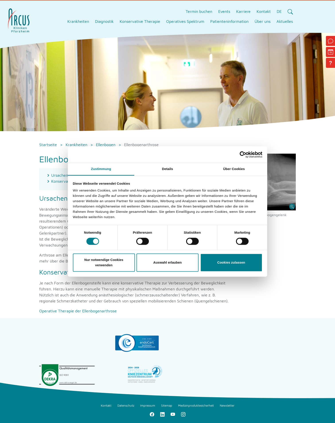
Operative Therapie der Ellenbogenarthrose (78, 311)
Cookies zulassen (231, 262)
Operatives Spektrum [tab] (185, 21)
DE (279, 11)
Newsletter (227, 405)
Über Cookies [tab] (234, 169)
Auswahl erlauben (167, 262)
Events (224, 11)
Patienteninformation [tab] (229, 21)
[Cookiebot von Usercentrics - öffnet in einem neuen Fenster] (243, 154)
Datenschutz (125, 405)
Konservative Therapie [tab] (140, 21)
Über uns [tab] (263, 21)
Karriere (243, 11)
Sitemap (166, 405)
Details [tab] (167, 169)
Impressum (147, 405)
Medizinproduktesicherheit (196, 405)
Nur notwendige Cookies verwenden (103, 262)
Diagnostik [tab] (104, 21)
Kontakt (264, 11)
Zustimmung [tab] (101, 169)
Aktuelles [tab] (285, 21)
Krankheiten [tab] (78, 21)
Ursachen (59, 175)
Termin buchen (199, 11)
